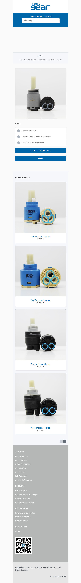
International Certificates (25, 513)
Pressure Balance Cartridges (26, 494)
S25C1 (59, 60)
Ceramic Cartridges (22, 491)
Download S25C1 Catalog (40, 151)
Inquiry (40, 158)
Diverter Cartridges (22, 498)
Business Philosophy (23, 464)
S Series (51, 60)
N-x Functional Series (40, 236)
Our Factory (20, 472)
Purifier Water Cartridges (25, 502)
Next (64, 441)
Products (42, 60)
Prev (61, 441)
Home (33, 60)
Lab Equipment (21, 476)
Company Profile (21, 456)
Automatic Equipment (23, 480)
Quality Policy (20, 468)
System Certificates (22, 517)
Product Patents (21, 521)
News (17, 531)
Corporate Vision (21, 460)
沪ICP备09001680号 (58, 577)
